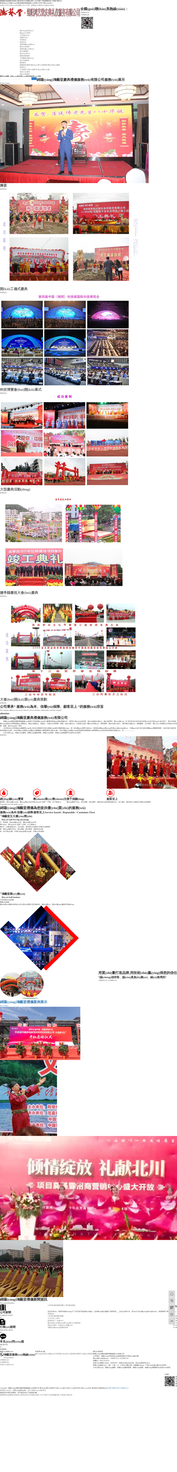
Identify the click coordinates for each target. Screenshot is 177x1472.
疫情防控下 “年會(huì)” (56, 1320)
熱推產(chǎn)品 (5, 1390)
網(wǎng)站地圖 (15, 5)
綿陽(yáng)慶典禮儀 (26, 76)
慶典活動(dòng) (31, 65)
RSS (23, 5)
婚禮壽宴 (23, 65)
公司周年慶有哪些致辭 (56, 1316)
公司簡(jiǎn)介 (25, 35)
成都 (40, 1390)
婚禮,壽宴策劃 (25, 56)
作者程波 (23, 40)
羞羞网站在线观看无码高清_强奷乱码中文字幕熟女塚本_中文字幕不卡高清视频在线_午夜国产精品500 (31, 1)
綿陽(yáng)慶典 (15, 76)
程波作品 (23, 42)
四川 (29, 1390)
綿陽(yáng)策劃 (36, 76)
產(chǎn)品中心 (25, 53)
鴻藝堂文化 (24, 37)
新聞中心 (23, 67)
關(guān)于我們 (25, 33)
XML (28, 5)
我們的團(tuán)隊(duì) (27, 44)
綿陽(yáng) (35, 1390)
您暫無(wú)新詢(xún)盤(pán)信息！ (43, 5)
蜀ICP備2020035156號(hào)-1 (119, 1388)
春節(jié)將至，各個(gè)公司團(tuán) (60, 1325)
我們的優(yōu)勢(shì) (27, 49)
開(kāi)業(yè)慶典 (54, 65)
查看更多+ (3, 735)
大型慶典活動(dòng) (27, 58)
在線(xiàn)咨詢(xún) (7, 1364)
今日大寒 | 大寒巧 (54, 1318)
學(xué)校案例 (42, 65)
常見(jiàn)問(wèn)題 (43, 69)
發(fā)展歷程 (24, 51)
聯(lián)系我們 (25, 47)
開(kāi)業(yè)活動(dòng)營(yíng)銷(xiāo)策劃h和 (64, 1323)
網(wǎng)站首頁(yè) (26, 31)
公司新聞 (23, 69)
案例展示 (23, 63)
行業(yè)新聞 (31, 69)
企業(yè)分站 (4, 5)
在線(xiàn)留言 (25, 72)
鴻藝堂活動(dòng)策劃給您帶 (58, 1327)
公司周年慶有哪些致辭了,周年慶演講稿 (61, 1305)
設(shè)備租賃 (24, 60)
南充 (44, 1390)
